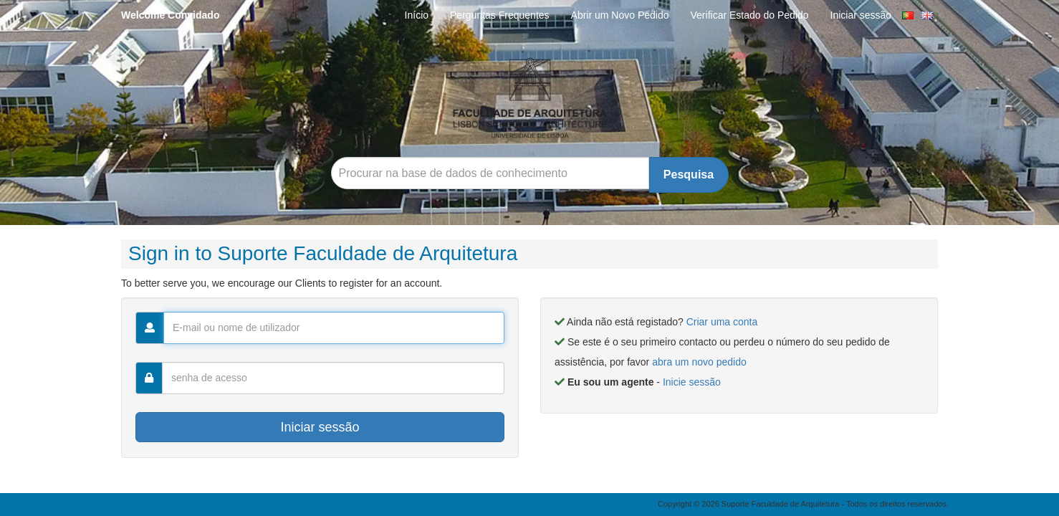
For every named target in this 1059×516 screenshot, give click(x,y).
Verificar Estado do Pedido (750, 15)
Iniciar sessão (861, 15)
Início (416, 15)
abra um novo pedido (699, 362)
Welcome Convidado (170, 15)
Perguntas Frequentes (500, 15)
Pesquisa (688, 174)
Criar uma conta (722, 322)
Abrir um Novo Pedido (620, 15)
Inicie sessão (692, 382)
